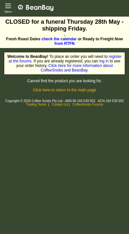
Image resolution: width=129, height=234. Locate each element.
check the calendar (59, 39)
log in (104, 61)
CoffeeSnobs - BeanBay (38, 2)
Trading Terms (36, 104)
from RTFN (64, 43)
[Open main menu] (8, 8)
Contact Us (60, 104)
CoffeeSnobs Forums (87, 104)
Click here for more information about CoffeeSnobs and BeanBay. (77, 67)
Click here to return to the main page (64, 90)
